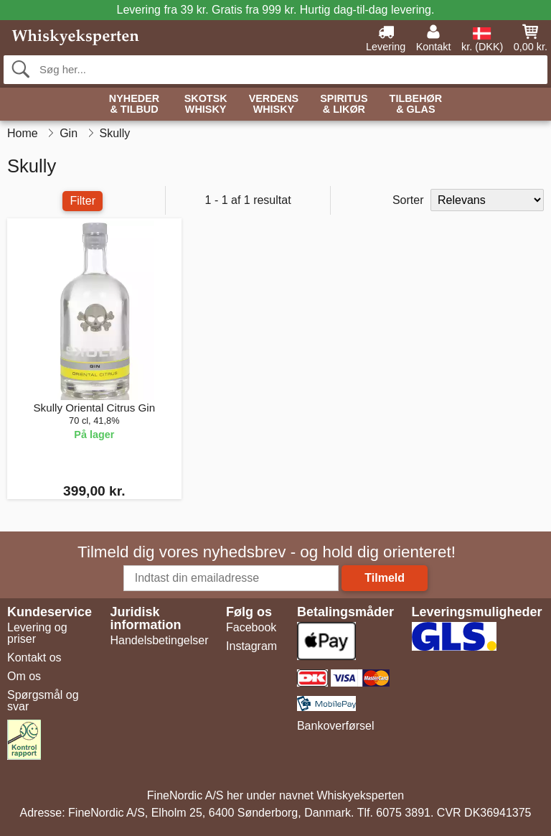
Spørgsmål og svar (43, 700)
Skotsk (205, 104)
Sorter (408, 200)
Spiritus (343, 104)
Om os (24, 676)
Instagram (251, 646)
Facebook (251, 627)
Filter (82, 201)
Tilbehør (416, 104)
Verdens (274, 104)
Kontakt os (34, 657)
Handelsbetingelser (159, 640)
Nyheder (134, 104)
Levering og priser (37, 633)
